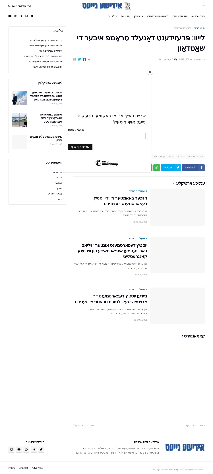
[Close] (150, 72)
